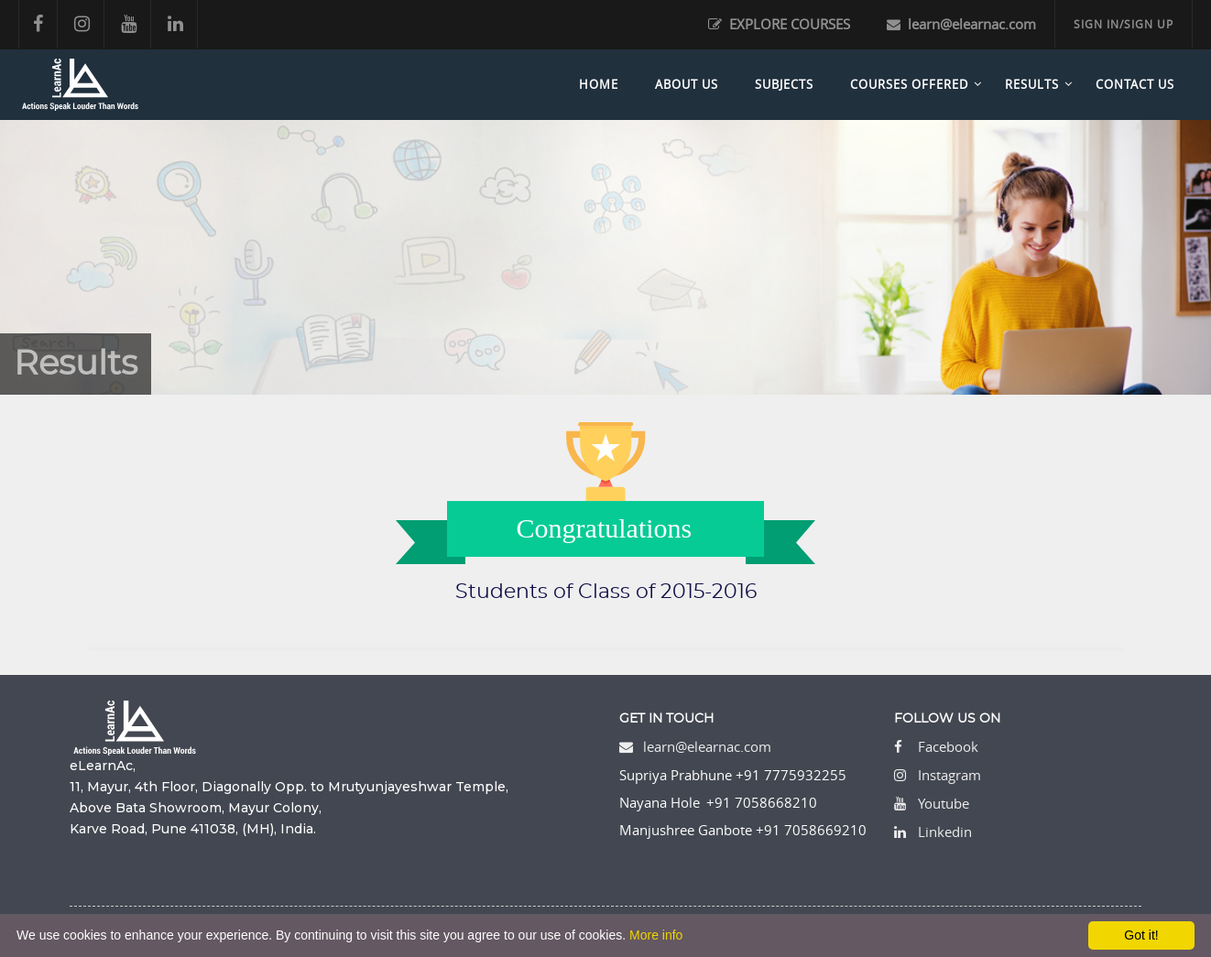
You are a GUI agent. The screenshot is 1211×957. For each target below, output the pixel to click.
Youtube (943, 803)
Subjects (784, 84)
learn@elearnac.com (961, 24)
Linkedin (945, 831)
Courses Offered (909, 84)
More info (655, 935)
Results (1032, 84)
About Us (686, 84)
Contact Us (1135, 84)
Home (598, 84)
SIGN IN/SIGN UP (1123, 23)
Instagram (949, 775)
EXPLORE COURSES (779, 24)
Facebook (948, 746)
